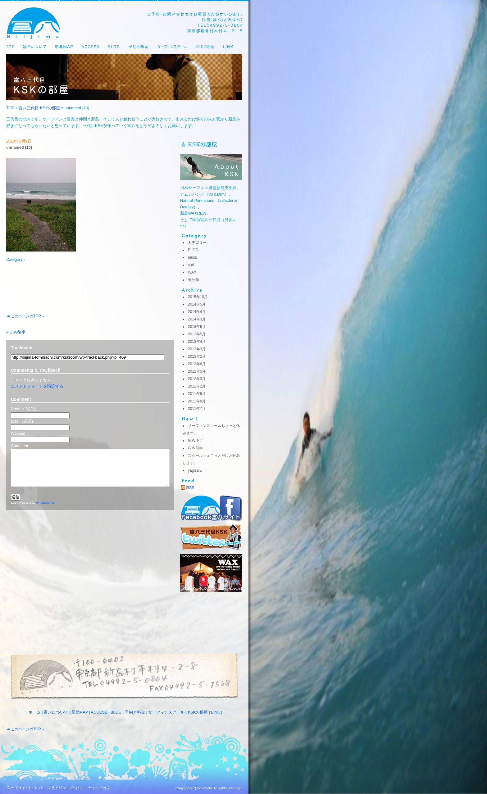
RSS (190, 487)
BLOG (193, 250)
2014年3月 (197, 319)
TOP (10, 108)
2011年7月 (197, 408)
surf (191, 265)
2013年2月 (197, 356)
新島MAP (79, 712)
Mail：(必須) (22, 421)
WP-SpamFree (45, 510)
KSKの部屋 (198, 712)
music (193, 257)
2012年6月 (197, 364)
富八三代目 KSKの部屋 (39, 108)
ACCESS (99, 712)
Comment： (21, 445)
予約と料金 (135, 712)
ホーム (35, 712)
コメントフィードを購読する (37, 386)
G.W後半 (18, 332)
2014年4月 (197, 312)
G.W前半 (195, 448)
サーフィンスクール (166, 712)
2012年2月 (197, 386)
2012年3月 (197, 379)
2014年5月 (197, 304)
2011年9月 (197, 394)
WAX (192, 272)
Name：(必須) (23, 408)
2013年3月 (197, 349)
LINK (215, 712)
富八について (56, 712)
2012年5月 (197, 371)
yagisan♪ (195, 470)
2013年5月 (197, 334)
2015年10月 (198, 297)
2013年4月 (197, 341)
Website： (20, 433)
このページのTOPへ (27, 316)
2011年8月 (197, 401)
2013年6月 (197, 326)
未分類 (193, 280)
